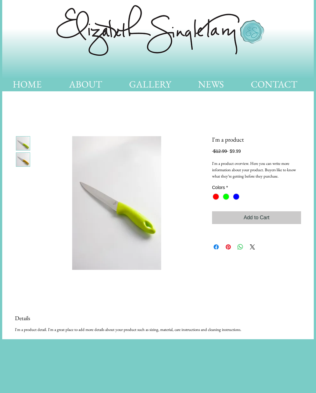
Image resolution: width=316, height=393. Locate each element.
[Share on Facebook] (216, 247)
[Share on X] (252, 247)
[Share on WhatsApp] (240, 247)
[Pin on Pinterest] (228, 247)
